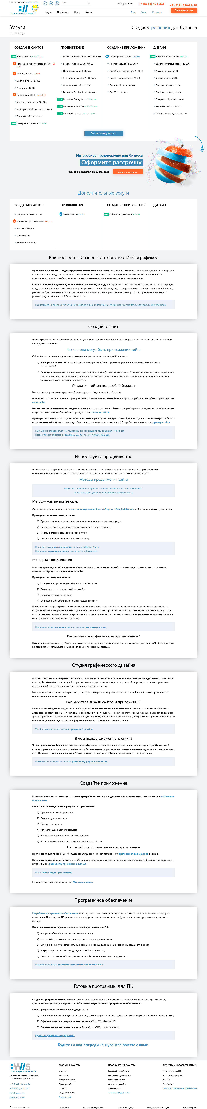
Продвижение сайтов (121, 1061)
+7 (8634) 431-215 (151, 4)
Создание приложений (126, 44)
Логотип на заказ (168, 81)
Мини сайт (28, 70)
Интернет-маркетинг (32, 119)
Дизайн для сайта (167, 67)
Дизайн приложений (125, 74)
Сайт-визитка (28, 77)
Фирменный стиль (167, 74)
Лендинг (26, 84)
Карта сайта (64, 1103)
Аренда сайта (30, 53)
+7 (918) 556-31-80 (183, 4)
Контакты (157, 12)
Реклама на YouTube (80, 102)
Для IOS (118, 88)
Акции (89, 12)
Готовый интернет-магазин (36, 61)
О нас (144, 12)
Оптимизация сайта (76, 81)
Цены (77, 12)
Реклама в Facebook (79, 88)
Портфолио (63, 12)
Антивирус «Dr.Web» (125, 53)
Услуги (48, 12)
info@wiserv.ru (125, 3)
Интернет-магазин (32, 98)
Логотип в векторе (168, 88)
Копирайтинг (26, 238)
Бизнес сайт (31, 91)
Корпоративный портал (34, 105)
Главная (13, 30)
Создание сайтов (28, 44)
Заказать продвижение (119, 1089)
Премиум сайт (29, 112)
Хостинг (25, 224)
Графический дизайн (170, 95)
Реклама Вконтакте (79, 109)
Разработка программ (126, 67)
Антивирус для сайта (34, 217)
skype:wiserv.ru (17, 1093)
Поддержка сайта (77, 67)
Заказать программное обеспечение (180, 1085)
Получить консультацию (158, 1103)
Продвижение (72, 44)
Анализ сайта (74, 210)
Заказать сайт (65, 1093)
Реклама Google (78, 60)
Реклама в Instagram (79, 95)
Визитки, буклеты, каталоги (172, 60)
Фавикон (23, 231)
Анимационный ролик (171, 53)
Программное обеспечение (179, 1061)
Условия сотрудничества (94, 1103)
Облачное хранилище (125, 210)
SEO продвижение (79, 74)
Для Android (123, 81)
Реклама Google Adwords (119, 1071)
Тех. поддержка (190, 1103)
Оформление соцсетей (172, 109)
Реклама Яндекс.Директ (82, 53)
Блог (133, 12)
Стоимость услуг (126, 1103)
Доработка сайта (30, 210)
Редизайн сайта (168, 102)
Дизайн (159, 44)
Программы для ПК (124, 60)
